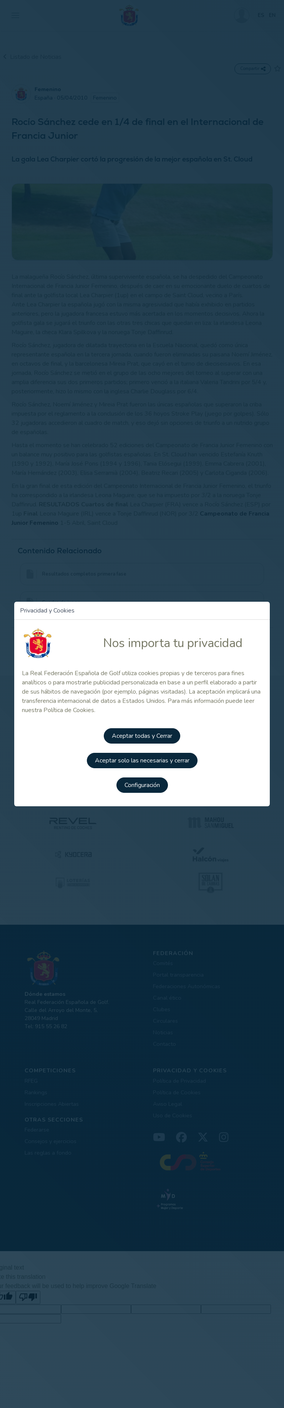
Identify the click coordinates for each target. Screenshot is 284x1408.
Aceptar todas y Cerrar (142, 736)
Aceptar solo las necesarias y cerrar (142, 760)
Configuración (142, 785)
